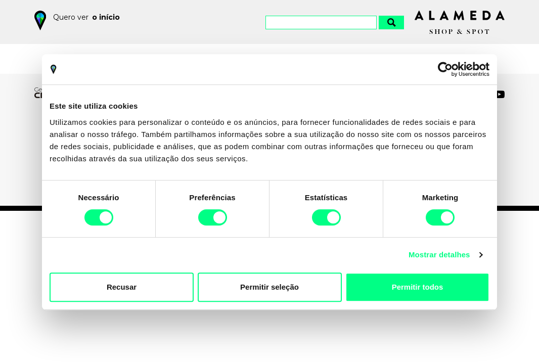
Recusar (122, 287)
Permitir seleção (269, 287)
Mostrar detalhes (439, 254)
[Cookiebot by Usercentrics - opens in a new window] (445, 69)
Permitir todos (417, 287)
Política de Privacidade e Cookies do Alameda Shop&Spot (290, 331)
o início (106, 17)
